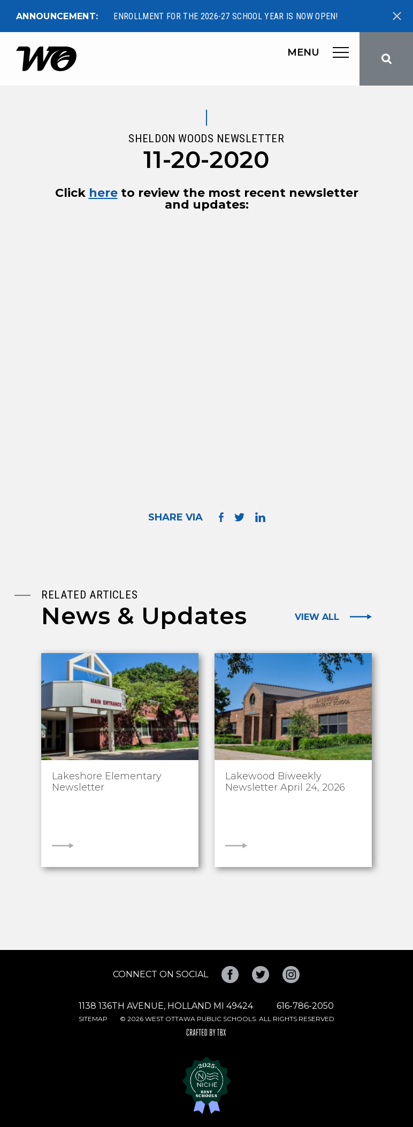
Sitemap (93, 1019)
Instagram (291, 974)
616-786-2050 (305, 1006)
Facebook (230, 974)
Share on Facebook (221, 517)
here (103, 193)
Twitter (260, 974)
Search (386, 59)
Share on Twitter (239, 517)
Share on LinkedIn (260, 517)
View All (317, 616)
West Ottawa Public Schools (46, 59)
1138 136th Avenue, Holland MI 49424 (166, 1006)
